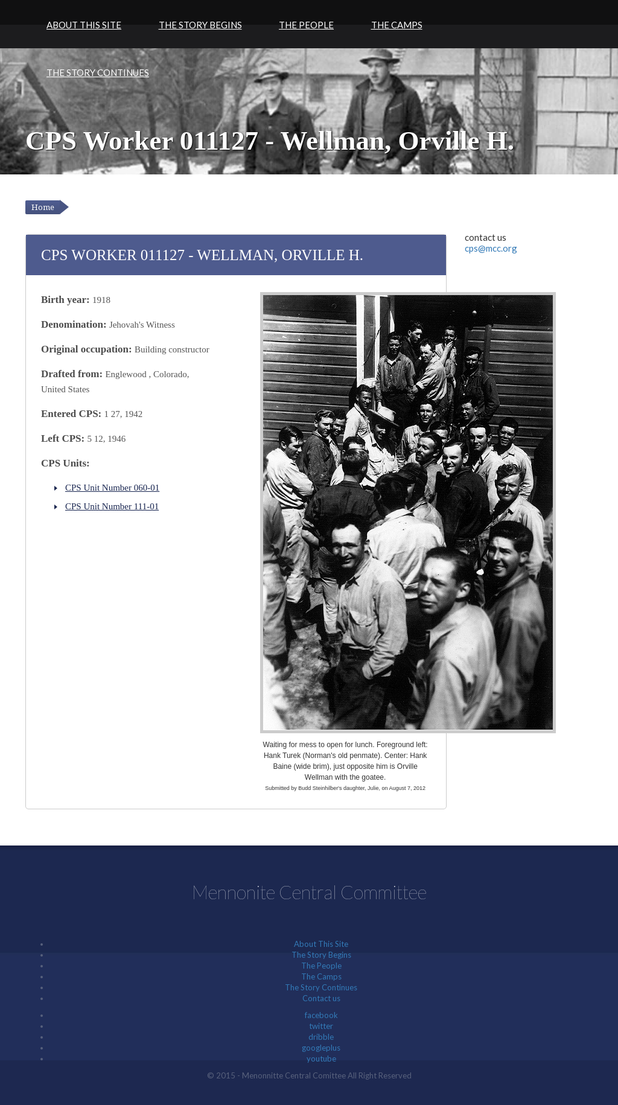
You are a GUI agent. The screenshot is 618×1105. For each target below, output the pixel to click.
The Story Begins (200, 24)
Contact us (321, 998)
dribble (321, 1037)
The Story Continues (97, 72)
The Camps (396, 24)
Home (42, 207)
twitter (321, 1026)
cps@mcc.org (491, 248)
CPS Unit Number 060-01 (112, 487)
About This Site (83, 24)
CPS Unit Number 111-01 (112, 506)
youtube (321, 1058)
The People (306, 24)
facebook (321, 1015)
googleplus (321, 1047)
